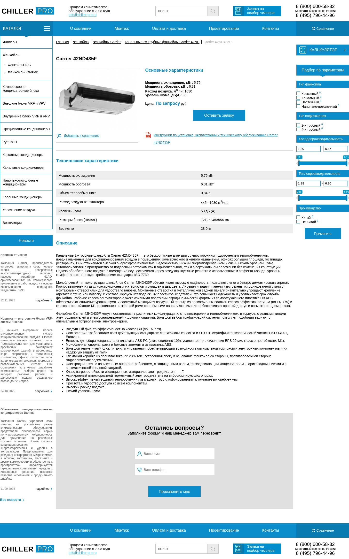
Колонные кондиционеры (22, 197)
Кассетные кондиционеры (23, 155)
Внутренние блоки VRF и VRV (26, 116)
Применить (322, 234)
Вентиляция (12, 223)
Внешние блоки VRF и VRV (24, 103)
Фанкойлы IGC (19, 65)
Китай (307, 217)
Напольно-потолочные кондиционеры (20, 182)
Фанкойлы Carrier (107, 42)
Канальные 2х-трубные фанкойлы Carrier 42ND (162, 42)
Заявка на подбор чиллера (260, 11)
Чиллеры (10, 42)
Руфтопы (10, 142)
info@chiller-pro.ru (83, 15)
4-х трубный (312, 129)
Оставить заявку (219, 115)
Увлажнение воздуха (19, 210)
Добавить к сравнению (81, 136)
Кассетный (311, 93)
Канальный (311, 98)
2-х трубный (312, 125)
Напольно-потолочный (320, 106)
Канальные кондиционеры (23, 167)
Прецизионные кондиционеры (26, 129)
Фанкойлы (81, 42)
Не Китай (309, 222)
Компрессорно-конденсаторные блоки (21, 88)
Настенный (311, 102)
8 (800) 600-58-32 (315, 6)
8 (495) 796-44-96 (315, 15)
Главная (62, 42)
